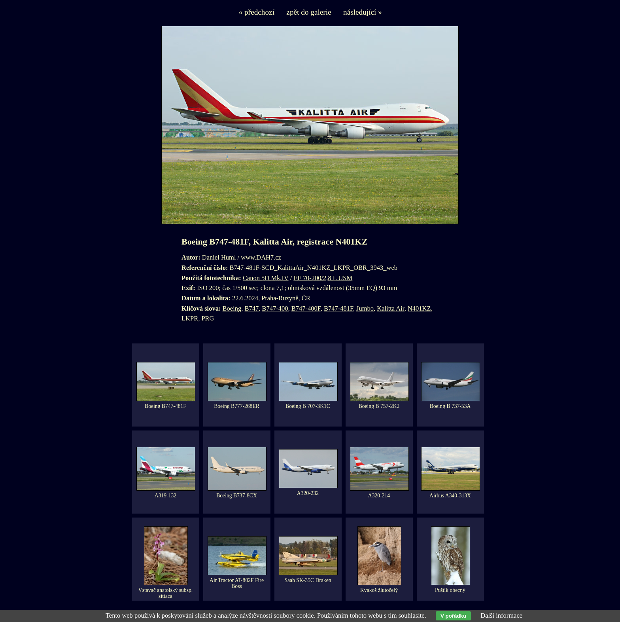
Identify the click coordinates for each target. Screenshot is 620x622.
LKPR (189, 318)
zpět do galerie (308, 12)
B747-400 (275, 308)
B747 (252, 308)
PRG (207, 318)
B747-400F (306, 308)
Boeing (232, 308)
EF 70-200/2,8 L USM (322, 278)
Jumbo (365, 308)
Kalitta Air (390, 308)
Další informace (501, 615)
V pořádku (453, 616)
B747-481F (338, 308)
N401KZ (419, 308)
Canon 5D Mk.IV (266, 278)
